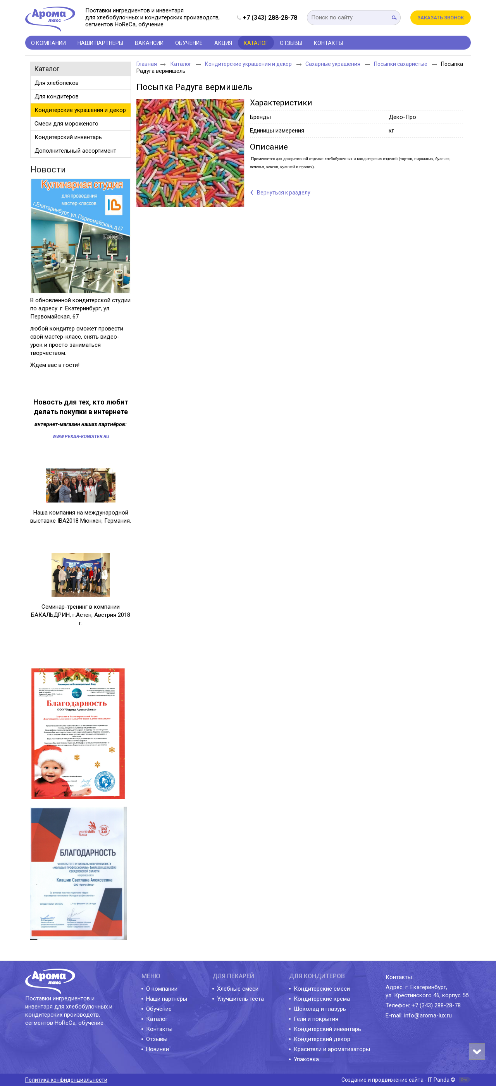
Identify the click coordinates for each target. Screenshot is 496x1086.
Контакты (159, 1029)
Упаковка (306, 1059)
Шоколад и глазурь (320, 1008)
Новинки (157, 1049)
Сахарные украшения (333, 64)
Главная (146, 64)
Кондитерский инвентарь (327, 1029)
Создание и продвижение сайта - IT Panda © (398, 1080)
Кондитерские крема (322, 998)
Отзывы (156, 1039)
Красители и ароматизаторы (332, 1049)
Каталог (256, 43)
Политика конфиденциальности (66, 1080)
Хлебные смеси (237, 988)
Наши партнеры (166, 998)
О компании (161, 988)
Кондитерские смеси (322, 988)
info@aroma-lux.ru (428, 1015)
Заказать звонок (440, 18)
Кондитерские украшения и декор (249, 64)
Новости (48, 169)
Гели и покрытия (316, 1018)
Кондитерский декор (322, 1039)
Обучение (159, 1008)
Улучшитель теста (240, 998)
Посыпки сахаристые (401, 64)
